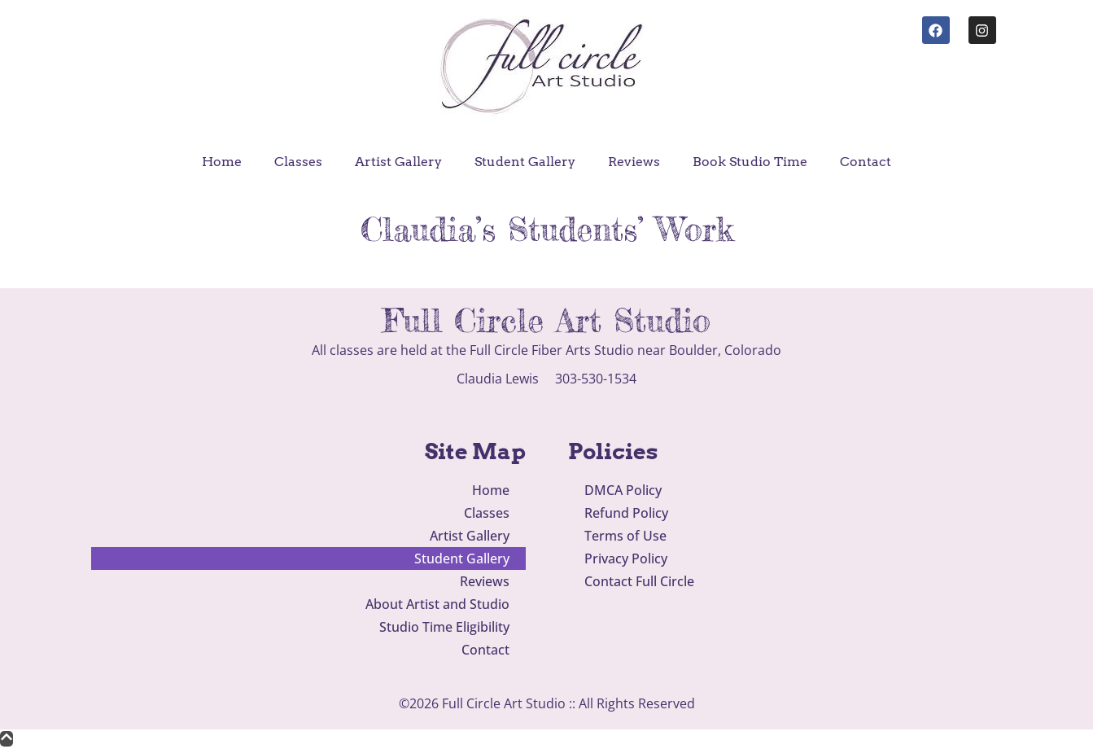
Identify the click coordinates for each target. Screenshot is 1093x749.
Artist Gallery (398, 161)
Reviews (634, 161)
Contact (865, 161)
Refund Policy (626, 513)
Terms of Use (625, 536)
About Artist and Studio (437, 604)
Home (222, 161)
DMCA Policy (623, 490)
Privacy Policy (625, 558)
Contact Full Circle (639, 581)
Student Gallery (524, 161)
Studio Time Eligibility (444, 627)
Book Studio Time (750, 161)
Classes (298, 161)
